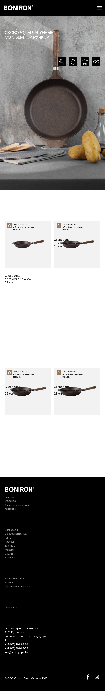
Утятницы (10, 557)
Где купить (11, 607)
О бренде (10, 500)
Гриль (8, 537)
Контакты (10, 508)
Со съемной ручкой (16, 533)
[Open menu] (99, 8)
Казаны (9, 582)
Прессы (9, 541)
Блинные (10, 545)
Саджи (9, 553)
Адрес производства (17, 504)
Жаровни (10, 549)
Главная (9, 496)
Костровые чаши (14, 578)
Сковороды (11, 529)
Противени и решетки (17, 586)
